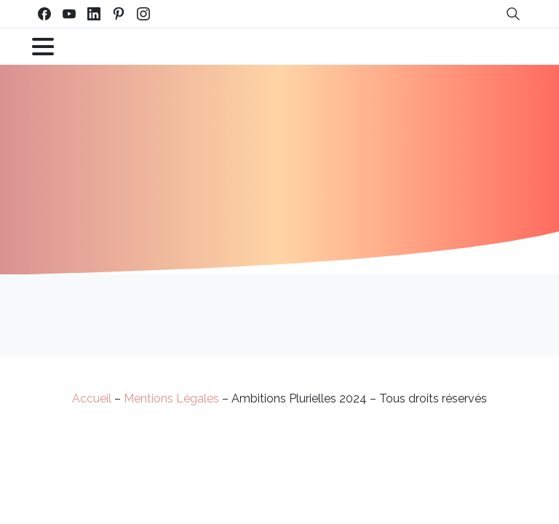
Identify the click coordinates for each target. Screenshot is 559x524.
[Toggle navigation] (43, 46)
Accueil (91, 398)
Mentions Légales (171, 398)
